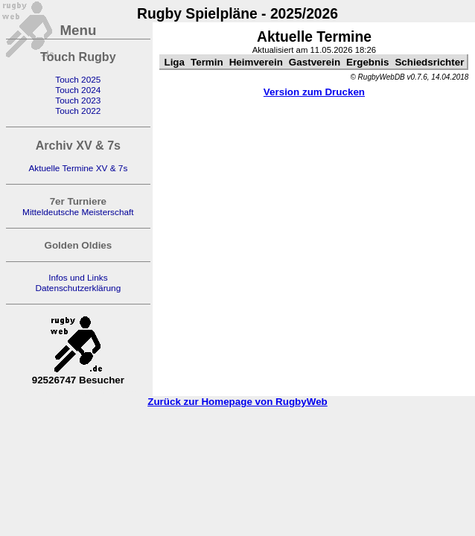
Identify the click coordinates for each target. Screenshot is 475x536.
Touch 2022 (78, 111)
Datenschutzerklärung (78, 288)
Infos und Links (77, 277)
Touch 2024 (78, 90)
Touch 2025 (78, 79)
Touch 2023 (78, 100)
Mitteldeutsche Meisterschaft (78, 212)
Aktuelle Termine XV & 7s (77, 168)
